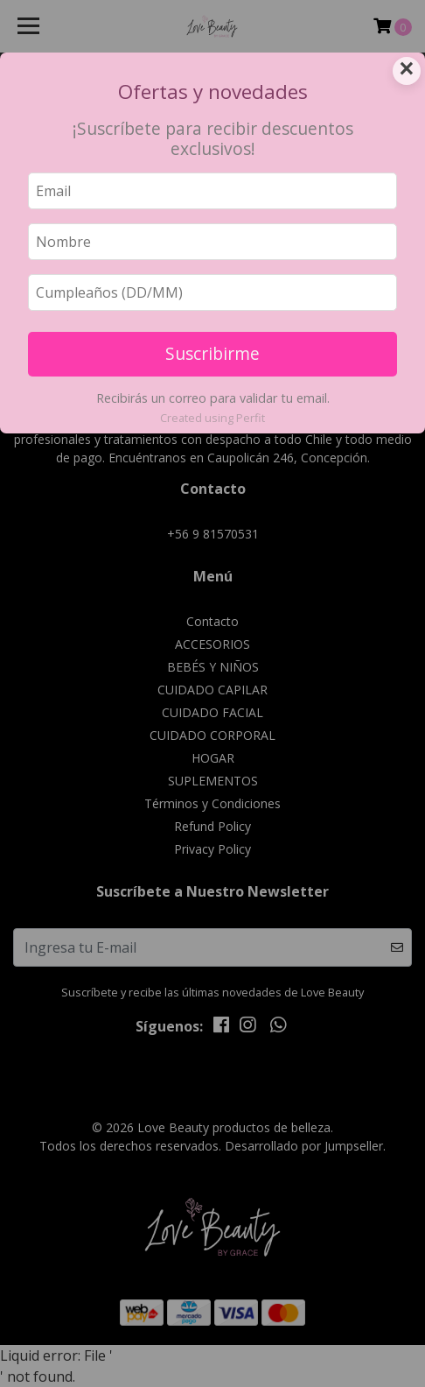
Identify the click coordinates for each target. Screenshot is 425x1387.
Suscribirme (212, 353)
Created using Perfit (212, 418)
